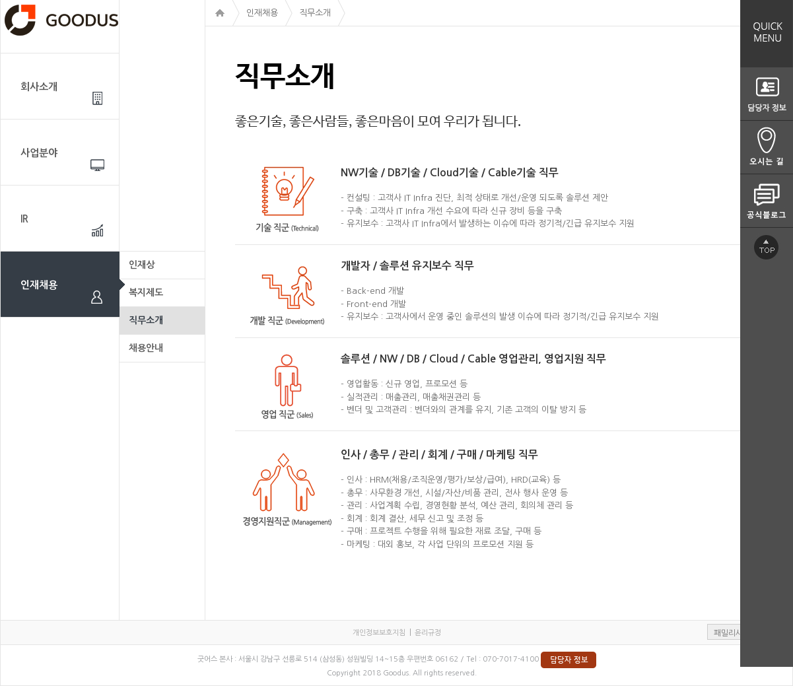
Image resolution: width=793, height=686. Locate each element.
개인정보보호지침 (379, 632)
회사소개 (38, 87)
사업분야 (38, 153)
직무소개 (146, 320)
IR (24, 219)
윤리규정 (428, 632)
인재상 (142, 264)
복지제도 (146, 292)
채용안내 (146, 348)
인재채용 (38, 285)
